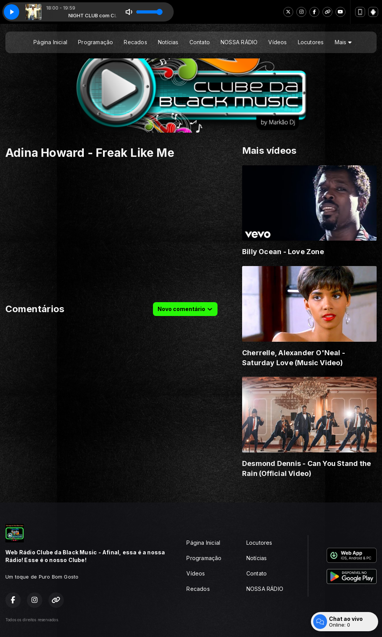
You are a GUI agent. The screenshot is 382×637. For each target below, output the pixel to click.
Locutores (311, 42)
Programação (95, 42)
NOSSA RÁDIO (239, 42)
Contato (199, 42)
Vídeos (277, 42)
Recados (135, 42)
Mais (343, 42)
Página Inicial (50, 42)
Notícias (168, 42)
